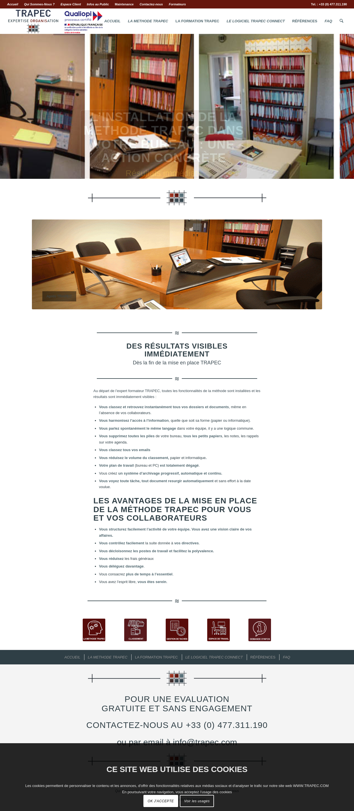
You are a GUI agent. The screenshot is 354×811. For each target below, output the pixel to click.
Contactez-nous (151, 4)
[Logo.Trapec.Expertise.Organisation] (55, 21)
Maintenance (124, 4)
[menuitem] (14, 4)
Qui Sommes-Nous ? (39, 4)
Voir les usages (197, 801)
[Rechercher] (341, 21)
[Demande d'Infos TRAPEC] (259, 630)
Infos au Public (98, 4)
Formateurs (177, 4)
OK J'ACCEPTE (161, 801)
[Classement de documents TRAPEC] (135, 630)
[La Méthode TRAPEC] (94, 630)
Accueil (12, 4)
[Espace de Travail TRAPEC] (218, 630)
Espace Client (70, 4)
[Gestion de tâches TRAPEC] (177, 630)
